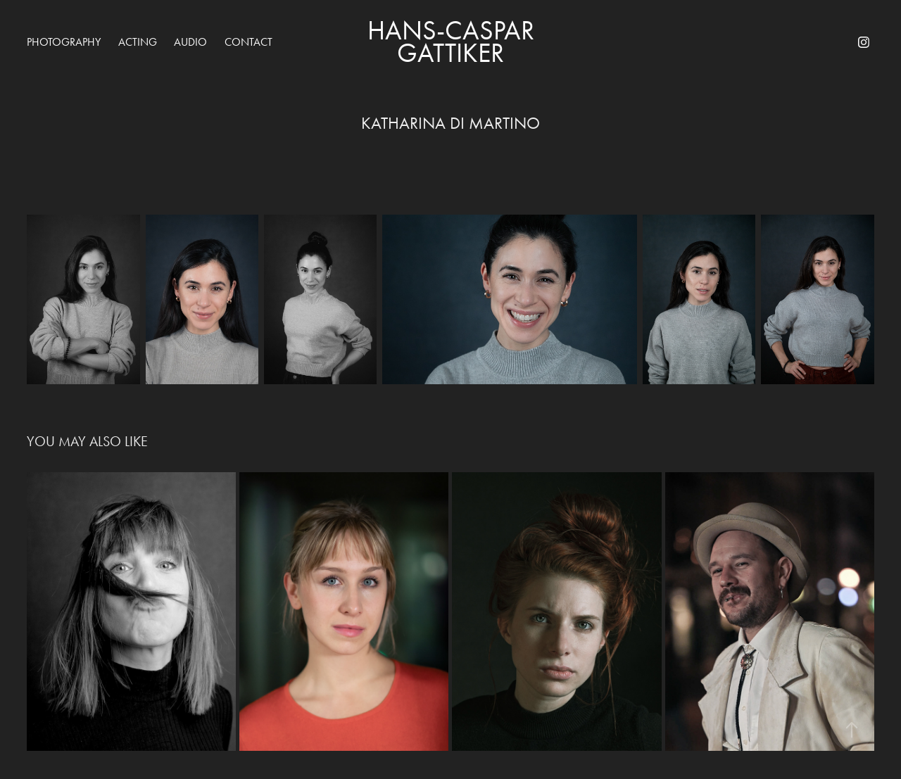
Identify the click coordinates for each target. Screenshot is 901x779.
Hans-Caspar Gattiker (454, 42)
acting (137, 42)
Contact (248, 42)
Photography (64, 42)
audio (190, 42)
